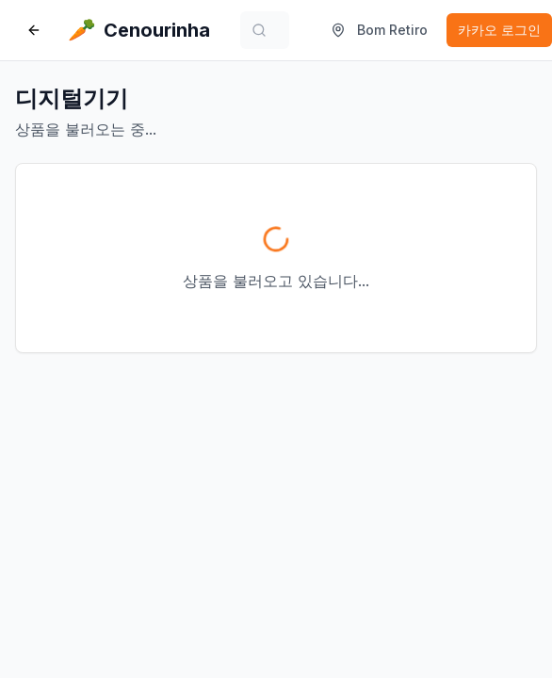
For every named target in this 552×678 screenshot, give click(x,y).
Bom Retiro (379, 30)
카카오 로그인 (499, 30)
